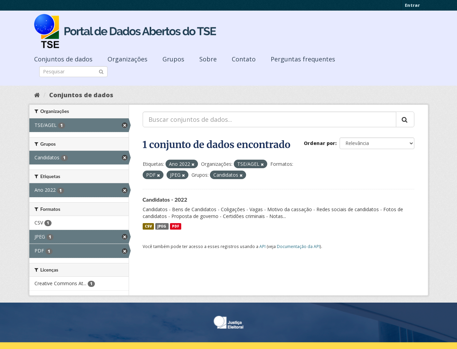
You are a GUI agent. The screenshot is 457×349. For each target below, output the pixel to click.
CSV (148, 226)
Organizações (127, 59)
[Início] (37, 95)
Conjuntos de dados (63, 59)
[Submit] (101, 71)
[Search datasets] (73, 71)
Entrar (412, 5)
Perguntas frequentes (303, 59)
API (262, 246)
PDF (175, 226)
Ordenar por (319, 143)
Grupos (173, 59)
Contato (244, 59)
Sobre (208, 59)
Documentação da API (298, 246)
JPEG (161, 226)
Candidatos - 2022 (165, 199)
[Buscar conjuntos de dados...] (269, 119)
